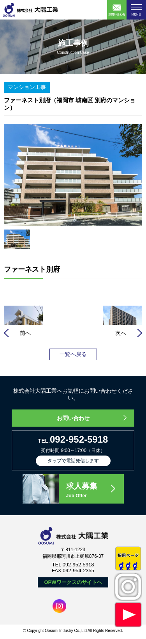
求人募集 (94, 491)
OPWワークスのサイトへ (73, 582)
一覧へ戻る (73, 354)
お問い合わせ (73, 418)
